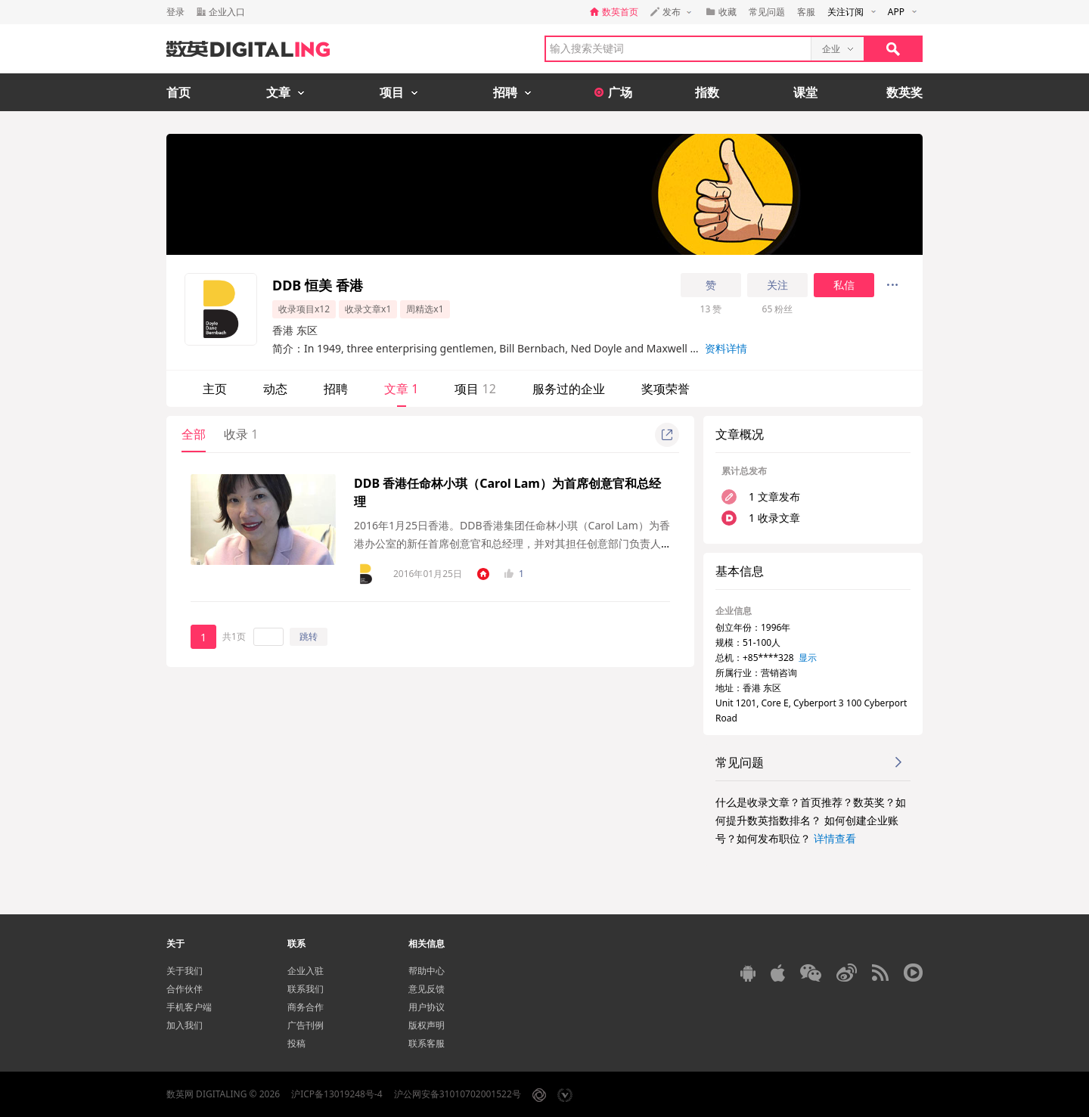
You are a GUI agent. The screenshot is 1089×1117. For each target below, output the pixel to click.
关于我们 (184, 970)
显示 (808, 657)
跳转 (308, 636)
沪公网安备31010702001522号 (457, 1094)
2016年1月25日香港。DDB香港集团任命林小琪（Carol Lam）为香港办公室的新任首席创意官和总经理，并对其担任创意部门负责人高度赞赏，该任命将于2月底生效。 (512, 543)
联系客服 (426, 1043)
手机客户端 (189, 1007)
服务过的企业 (568, 388)
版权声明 (426, 1025)
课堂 (805, 92)
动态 (275, 388)
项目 (475, 388)
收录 (241, 434)
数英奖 (904, 92)
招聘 (336, 388)
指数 (707, 92)
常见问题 (767, 11)
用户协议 (426, 1007)
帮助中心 (426, 970)
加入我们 (184, 1025)
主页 (215, 388)
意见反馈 (426, 988)
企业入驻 (305, 970)
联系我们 (305, 988)
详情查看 (835, 838)
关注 (777, 285)
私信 (844, 285)
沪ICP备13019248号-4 (337, 1094)
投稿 (296, 1043)
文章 (401, 388)
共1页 (234, 636)
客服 (806, 11)
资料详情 (726, 348)
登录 (175, 11)
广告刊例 (305, 1025)
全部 (194, 434)
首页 (178, 92)
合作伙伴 (184, 988)
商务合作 (305, 1007)
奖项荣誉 (665, 388)
